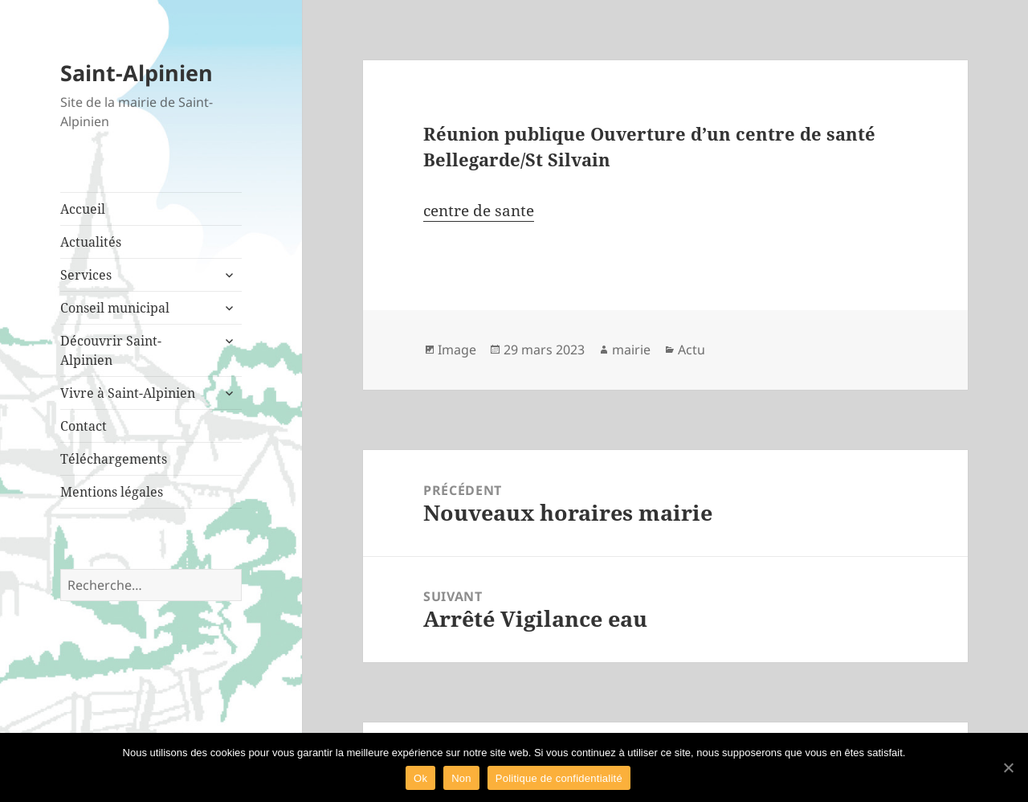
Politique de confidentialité (559, 778)
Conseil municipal (114, 308)
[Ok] (1008, 767)
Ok (420, 778)
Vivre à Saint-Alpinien (127, 393)
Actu (691, 349)
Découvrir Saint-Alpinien (110, 350)
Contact (83, 426)
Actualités (90, 242)
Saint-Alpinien (136, 73)
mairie (631, 349)
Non (461, 778)
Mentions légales (111, 492)
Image (457, 349)
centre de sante (478, 210)
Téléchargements (113, 459)
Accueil (82, 209)
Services (86, 275)
